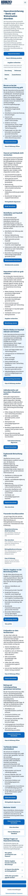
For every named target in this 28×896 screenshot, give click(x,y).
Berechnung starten (11, 323)
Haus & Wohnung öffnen (12, 146)
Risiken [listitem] (7, 74)
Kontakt (4, 889)
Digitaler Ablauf (16, 889)
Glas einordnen (9, 507)
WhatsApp (9, 889)
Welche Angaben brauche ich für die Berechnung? (14, 862)
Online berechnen (10, 797)
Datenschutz (15, 890)
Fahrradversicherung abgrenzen (14, 441)
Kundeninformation (7, 890)
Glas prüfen (8, 624)
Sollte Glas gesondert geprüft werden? (14, 876)
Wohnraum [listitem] (17, 70)
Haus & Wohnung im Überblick (14, 832)
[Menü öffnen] (25, 2)
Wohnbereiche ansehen (12, 265)
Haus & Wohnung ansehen (14, 58)
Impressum (22, 890)
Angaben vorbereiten (14, 62)
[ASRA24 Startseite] (6, 2)
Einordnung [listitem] (8, 70)
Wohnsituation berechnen (13, 260)
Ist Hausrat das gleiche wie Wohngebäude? (14, 870)
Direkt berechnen (10, 206)
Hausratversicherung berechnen (14, 735)
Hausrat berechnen (14, 53)
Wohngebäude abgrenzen (12, 201)
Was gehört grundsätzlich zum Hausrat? (14, 854)
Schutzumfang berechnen (13, 379)
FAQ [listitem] (6, 79)
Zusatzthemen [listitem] (16, 74)
